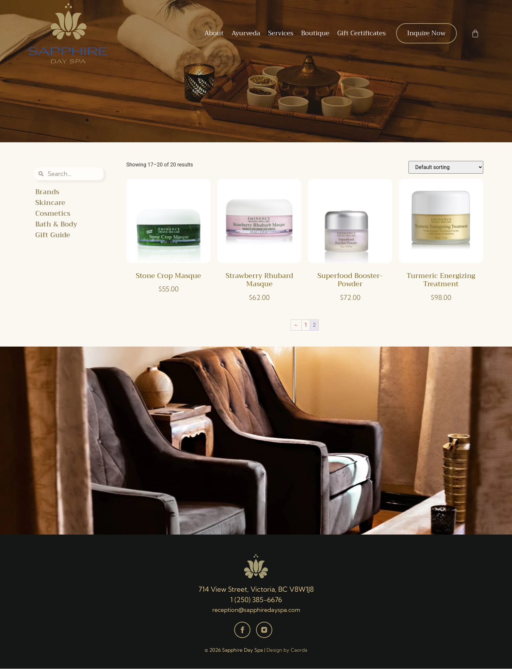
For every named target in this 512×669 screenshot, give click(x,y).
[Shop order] (445, 167)
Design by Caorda (286, 650)
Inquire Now (426, 33)
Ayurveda (246, 33)
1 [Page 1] (305, 325)
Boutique (315, 33)
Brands (47, 192)
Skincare (50, 202)
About (214, 33)
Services (280, 33)
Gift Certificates (361, 33)
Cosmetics (52, 213)
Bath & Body (56, 224)
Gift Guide (52, 235)
